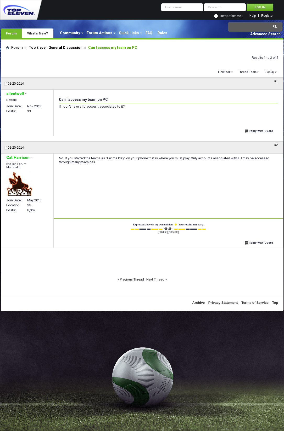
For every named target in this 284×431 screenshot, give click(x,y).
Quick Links (129, 33)
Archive (198, 303)
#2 (276, 145)
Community (70, 33)
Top (275, 303)
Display (269, 72)
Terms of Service (255, 303)
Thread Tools (247, 72)
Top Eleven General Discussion (55, 47)
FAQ (149, 33)
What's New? (37, 33)
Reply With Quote (259, 130)
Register (267, 15)
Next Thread (155, 279)
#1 (276, 81)
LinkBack (224, 72)
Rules (162, 33)
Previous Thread (132, 279)
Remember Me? (231, 16)
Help (252, 15)
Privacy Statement (223, 303)
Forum (11, 33)
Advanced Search (265, 34)
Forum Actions (99, 33)
